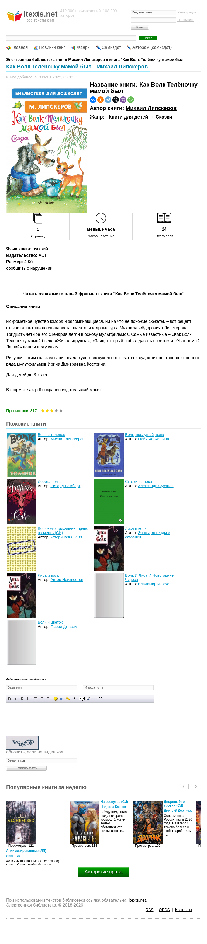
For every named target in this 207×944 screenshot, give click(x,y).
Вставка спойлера (100, 698)
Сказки (164, 117)
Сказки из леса (138, 481)
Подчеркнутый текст (22, 698)
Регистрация (186, 12)
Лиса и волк (135, 528)
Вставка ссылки (62, 698)
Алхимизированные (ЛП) (26, 851)
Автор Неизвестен (66, 580)
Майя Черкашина (153, 439)
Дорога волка (50, 481)
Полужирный (9, 698)
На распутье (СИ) (114, 802)
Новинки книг (52, 47)
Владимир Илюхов (154, 584)
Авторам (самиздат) (152, 47)
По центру (42, 698)
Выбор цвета (74, 698)
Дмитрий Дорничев (178, 810)
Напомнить (185, 20)
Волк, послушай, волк (144, 435)
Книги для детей (128, 117)
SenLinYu (13, 856)
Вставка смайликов (56, 698)
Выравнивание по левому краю (36, 698)
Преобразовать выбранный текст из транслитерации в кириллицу (94, 698)
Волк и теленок (51, 435)
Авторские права (103, 871)
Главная (20, 47)
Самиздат (111, 47)
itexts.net (137, 900)
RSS (150, 910)
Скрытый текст (82, 698)
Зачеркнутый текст (28, 698)
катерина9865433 (66, 537)
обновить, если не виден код (34, 752)
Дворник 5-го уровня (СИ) (174, 803)
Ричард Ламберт (65, 486)
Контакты (183, 910)
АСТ (43, 255)
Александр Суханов (155, 486)
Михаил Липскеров (151, 108)
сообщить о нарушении (29, 268)
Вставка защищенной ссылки (68, 698)
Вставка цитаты (88, 698)
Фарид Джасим (63, 626)
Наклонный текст (16, 698)
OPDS (164, 910)
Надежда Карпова (114, 807)
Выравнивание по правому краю (48, 698)
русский (40, 249)
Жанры (83, 47)
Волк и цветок (50, 622)
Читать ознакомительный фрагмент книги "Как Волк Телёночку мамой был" (103, 294)
